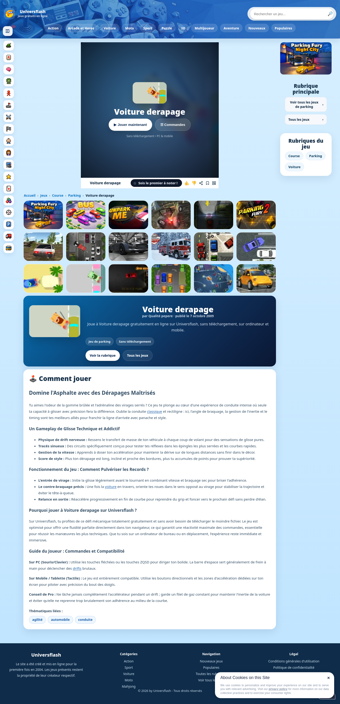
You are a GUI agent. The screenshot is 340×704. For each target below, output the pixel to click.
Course (57, 195)
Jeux (43, 195)
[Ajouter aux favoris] (207, 183)
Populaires (283, 28)
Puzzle (166, 28)
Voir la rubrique (103, 355)
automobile (60, 619)
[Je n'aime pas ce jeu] (194, 183)
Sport (147, 28)
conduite (85, 619)
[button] (156, 183)
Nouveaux (256, 28)
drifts (77, 568)
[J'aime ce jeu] (187, 183)
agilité (37, 619)
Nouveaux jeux (211, 661)
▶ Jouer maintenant (130, 125)
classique (154, 411)
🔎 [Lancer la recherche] (330, 13)
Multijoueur (204, 28)
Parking (74, 195)
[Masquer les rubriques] (8, 31)
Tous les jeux (137, 355)
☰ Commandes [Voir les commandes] (172, 125)
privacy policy (278, 689)
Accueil (30, 195)
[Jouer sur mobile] (214, 183)
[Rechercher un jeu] (291, 13)
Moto (129, 28)
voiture (111, 486)
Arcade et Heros (81, 28)
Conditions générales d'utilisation (293, 661)
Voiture (110, 28)
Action (53, 28)
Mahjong (129, 686)
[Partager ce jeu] (201, 183)
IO (183, 28)
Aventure (231, 28)
